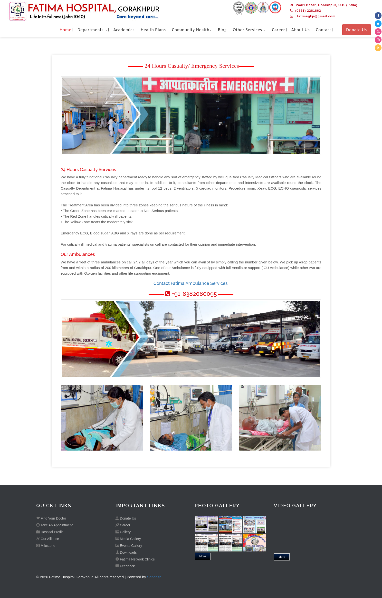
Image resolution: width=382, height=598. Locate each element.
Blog (222, 29)
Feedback (125, 566)
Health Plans (153, 29)
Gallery (123, 532)
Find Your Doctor (51, 518)
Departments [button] (92, 29)
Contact (323, 29)
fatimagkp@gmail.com (312, 16)
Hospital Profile (50, 532)
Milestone (45, 546)
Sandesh (154, 577)
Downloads (126, 552)
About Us (300, 29)
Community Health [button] (192, 29)
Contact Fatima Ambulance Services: (191, 283)
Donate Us (356, 29)
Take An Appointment (54, 525)
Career (278, 29)
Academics (123, 29)
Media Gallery (128, 539)
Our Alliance (47, 539)
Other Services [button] (249, 29)
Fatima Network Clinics (135, 559)
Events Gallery (128, 546)
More (202, 556)
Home (65, 29)
